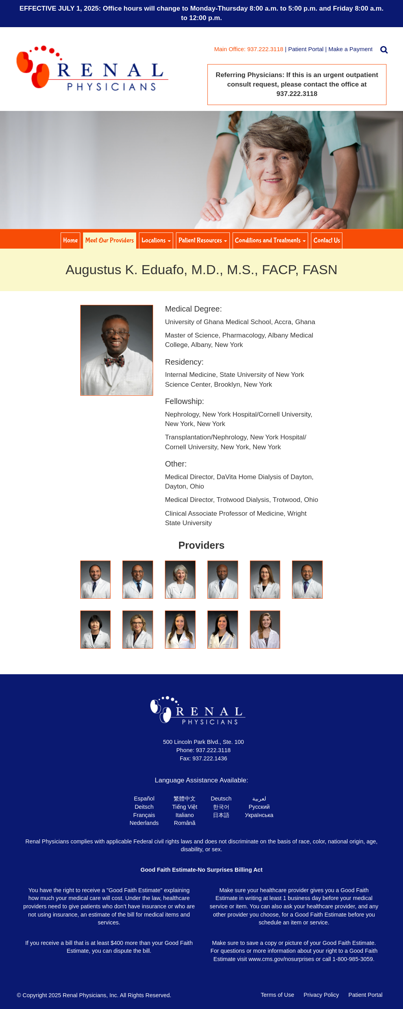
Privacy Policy (321, 995)
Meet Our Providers (109, 240)
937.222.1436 (209, 758)
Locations (156, 240)
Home (70, 240)
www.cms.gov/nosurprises (281, 959)
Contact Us (327, 240)
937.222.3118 (213, 750)
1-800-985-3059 (353, 959)
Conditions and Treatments (270, 240)
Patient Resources (203, 240)
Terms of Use (277, 995)
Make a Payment (350, 49)
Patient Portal (306, 49)
